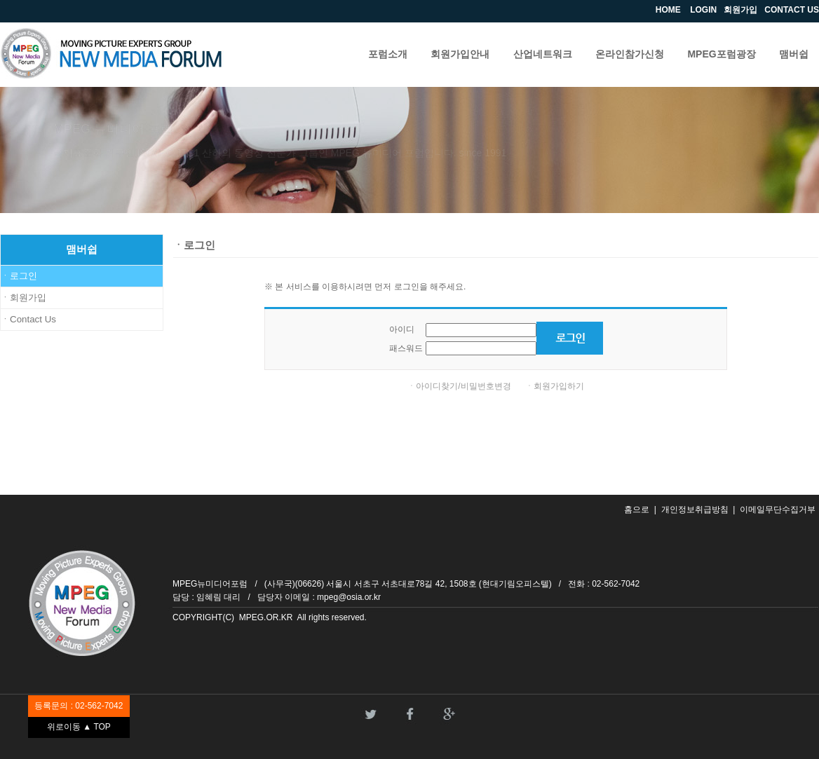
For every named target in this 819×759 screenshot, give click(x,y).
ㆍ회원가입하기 (554, 386)
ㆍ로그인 (19, 276)
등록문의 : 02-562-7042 (78, 706)
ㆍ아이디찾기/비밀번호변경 (458, 386)
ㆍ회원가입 (23, 297)
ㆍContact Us (28, 319)
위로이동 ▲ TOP (79, 727)
